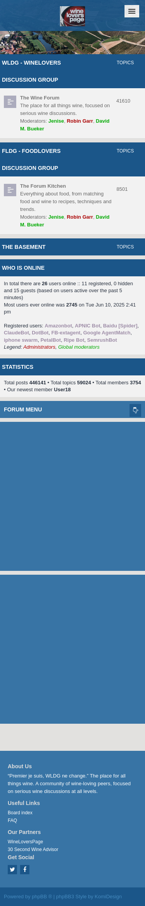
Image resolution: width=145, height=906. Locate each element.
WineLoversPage (25, 841)
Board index (20, 812)
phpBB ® (42, 896)
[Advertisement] (72, 494)
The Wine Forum (40, 98)
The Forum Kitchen (43, 186)
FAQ (12, 820)
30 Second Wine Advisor (33, 849)
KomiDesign (108, 896)
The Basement (24, 247)
